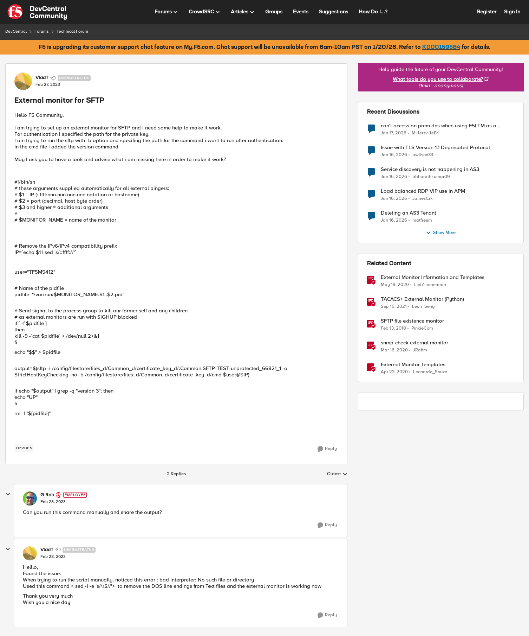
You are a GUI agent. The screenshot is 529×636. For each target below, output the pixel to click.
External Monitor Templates (413, 365)
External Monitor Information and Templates (432, 277)
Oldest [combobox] (337, 474)
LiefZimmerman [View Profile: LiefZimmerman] (430, 284)
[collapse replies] (8, 494)
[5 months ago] (393, 133)
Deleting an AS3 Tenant (408, 213)
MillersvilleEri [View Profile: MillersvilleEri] (425, 132)
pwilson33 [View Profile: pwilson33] (422, 154)
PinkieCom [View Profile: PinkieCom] (422, 328)
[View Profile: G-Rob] (30, 498)
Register (486, 11)
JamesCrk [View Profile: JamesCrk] (422, 198)
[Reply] (327, 448)
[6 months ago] (394, 176)
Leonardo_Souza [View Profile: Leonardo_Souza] (430, 372)
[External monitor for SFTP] (53, 502)
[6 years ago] (395, 284)
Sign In (512, 11)
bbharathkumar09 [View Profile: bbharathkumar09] (431, 176)
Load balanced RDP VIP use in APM (423, 191)
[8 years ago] (393, 328)
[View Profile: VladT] (23, 81)
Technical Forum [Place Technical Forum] (72, 31)
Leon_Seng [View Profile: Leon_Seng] (423, 306)
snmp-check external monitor (414, 343)
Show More (441, 233)
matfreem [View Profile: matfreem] (422, 220)
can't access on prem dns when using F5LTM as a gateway (438, 126)
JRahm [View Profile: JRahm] (420, 349)
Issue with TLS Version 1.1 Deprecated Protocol (435, 148)
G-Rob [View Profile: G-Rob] (47, 495)
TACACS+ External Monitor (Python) (422, 299)
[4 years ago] (394, 306)
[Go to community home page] (37, 12)
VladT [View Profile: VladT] (41, 78)
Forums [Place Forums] (41, 31)
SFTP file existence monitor (412, 321)
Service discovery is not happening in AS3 (430, 169)
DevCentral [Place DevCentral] (16, 31)
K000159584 (441, 47)
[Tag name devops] (24, 448)
